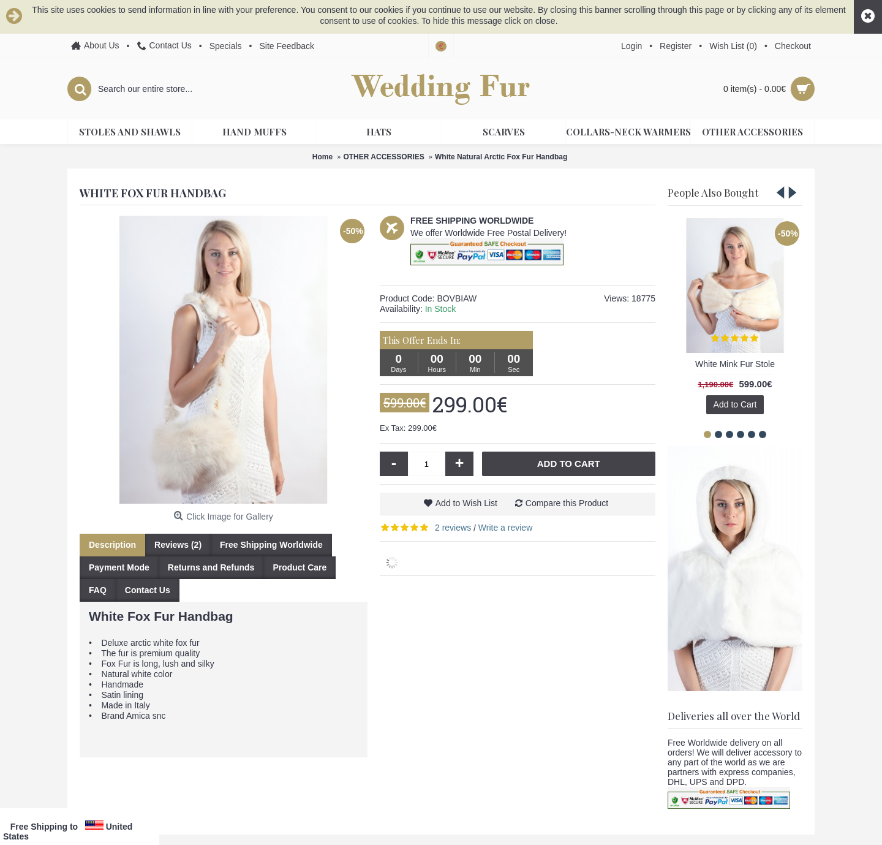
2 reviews (453, 527)
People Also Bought (713, 192)
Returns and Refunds (211, 567)
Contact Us (147, 590)
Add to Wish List (466, 503)
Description (112, 545)
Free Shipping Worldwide (271, 545)
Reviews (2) (178, 545)
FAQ (98, 590)
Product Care (299, 567)
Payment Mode (119, 567)
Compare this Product (567, 503)
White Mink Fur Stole (735, 364)
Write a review (505, 527)
